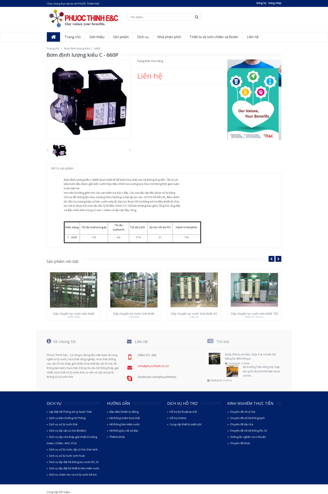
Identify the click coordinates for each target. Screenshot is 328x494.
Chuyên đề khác (240, 443)
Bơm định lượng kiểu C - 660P (82, 48)
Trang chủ (53, 48)
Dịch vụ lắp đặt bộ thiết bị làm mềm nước (74, 468)
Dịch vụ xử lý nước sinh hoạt (67, 456)
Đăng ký (261, 3)
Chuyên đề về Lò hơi (242, 412)
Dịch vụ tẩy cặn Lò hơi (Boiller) (67, 430)
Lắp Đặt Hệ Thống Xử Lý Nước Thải (70, 412)
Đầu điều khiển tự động (123, 412)
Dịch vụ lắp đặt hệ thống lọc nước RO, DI (74, 462)
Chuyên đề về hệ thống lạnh (247, 418)
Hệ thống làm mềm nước (124, 424)
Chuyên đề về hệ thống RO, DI (248, 430)
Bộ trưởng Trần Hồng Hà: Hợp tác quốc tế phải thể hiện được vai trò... (261, 371)
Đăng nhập (274, 3)
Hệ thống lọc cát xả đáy (123, 430)
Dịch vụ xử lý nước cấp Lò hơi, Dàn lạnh (73, 449)
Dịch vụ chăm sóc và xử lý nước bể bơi (73, 474)
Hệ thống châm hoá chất (124, 418)
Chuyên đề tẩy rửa (241, 424)
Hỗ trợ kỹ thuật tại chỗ (183, 412)
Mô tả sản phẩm (62, 168)
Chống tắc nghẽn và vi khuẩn (248, 437)
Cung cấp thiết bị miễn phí (185, 424)
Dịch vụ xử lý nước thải (63, 424)
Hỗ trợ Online (178, 418)
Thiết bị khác (117, 437)
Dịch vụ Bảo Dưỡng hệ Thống (67, 418)
